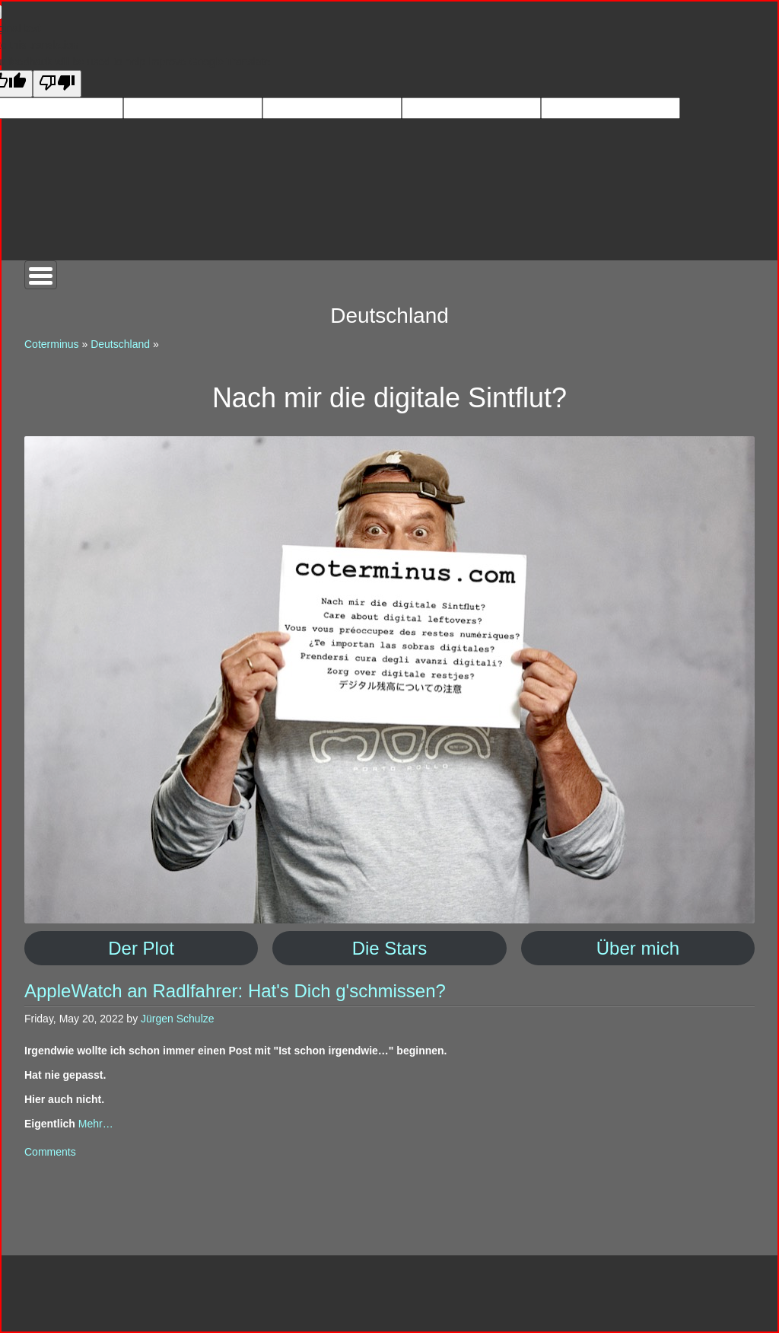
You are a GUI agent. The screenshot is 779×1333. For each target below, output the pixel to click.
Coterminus (51, 344)
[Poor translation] (57, 83)
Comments (50, 1152)
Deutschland (120, 344)
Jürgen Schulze (178, 1019)
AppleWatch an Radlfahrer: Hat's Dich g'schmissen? (235, 991)
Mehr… (95, 1124)
